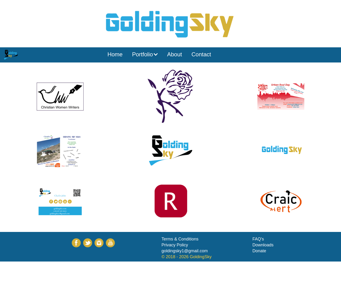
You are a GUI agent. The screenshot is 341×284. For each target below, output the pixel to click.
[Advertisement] (86, 272)
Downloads (263, 245)
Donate (259, 250)
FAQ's (258, 239)
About (174, 54)
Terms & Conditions (180, 239)
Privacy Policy (175, 245)
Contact (201, 54)
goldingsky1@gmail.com (185, 250)
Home (115, 54)
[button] (144, 54)
